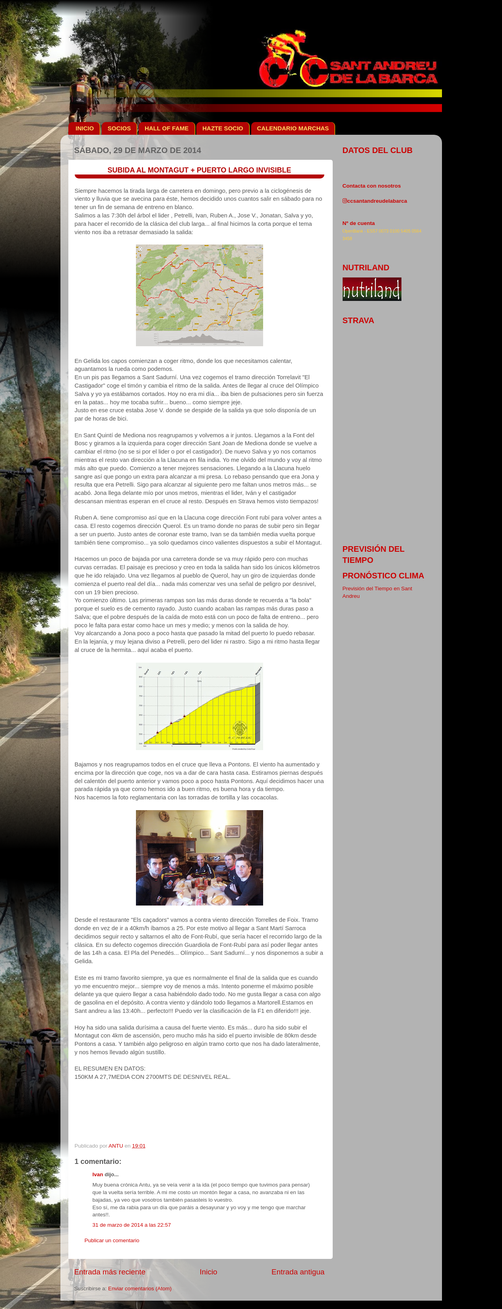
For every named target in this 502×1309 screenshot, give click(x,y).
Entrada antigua (297, 1272)
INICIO (85, 128)
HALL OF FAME (167, 128)
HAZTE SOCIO (222, 128)
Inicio (208, 1272)
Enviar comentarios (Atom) (140, 1289)
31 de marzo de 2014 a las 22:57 (132, 1225)
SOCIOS (119, 128)
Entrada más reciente (110, 1272)
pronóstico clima (383, 575)
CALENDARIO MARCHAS (293, 128)
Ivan (98, 1174)
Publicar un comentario (112, 1240)
